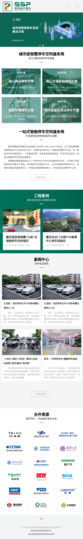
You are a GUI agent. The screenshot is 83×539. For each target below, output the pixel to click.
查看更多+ (41, 177)
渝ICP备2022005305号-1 (41, 531)
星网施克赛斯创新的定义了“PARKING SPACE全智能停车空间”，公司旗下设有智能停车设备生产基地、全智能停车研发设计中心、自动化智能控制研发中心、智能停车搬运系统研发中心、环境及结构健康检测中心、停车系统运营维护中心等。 (41, 164)
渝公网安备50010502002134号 (41, 534)
